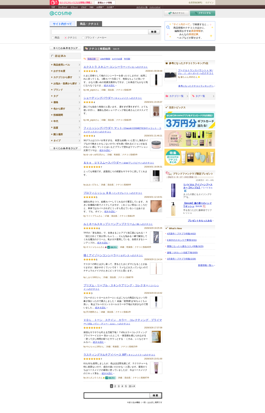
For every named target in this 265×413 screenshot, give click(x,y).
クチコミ (72, 37)
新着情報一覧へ (205, 265)
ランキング (62, 7)
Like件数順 (105, 59)
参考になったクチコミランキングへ (195, 86)
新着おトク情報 (105, 3)
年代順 (127, 59)
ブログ (84, 7)
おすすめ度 (117, 59)
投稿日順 (92, 59)
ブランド (74, 7)
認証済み (65, 56)
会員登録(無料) (195, 2)
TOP (53, 7)
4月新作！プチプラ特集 (181, 233)
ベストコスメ (155, 7)
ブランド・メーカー (95, 37)
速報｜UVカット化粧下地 (182, 252)
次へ (131, 386)
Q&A (91, 7)
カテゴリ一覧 (142, 7)
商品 (57, 37)
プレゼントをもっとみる (200, 220)
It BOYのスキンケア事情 (182, 240)
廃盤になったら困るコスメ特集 (185, 246)
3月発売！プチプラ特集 (181, 259)
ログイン (210, 2)
